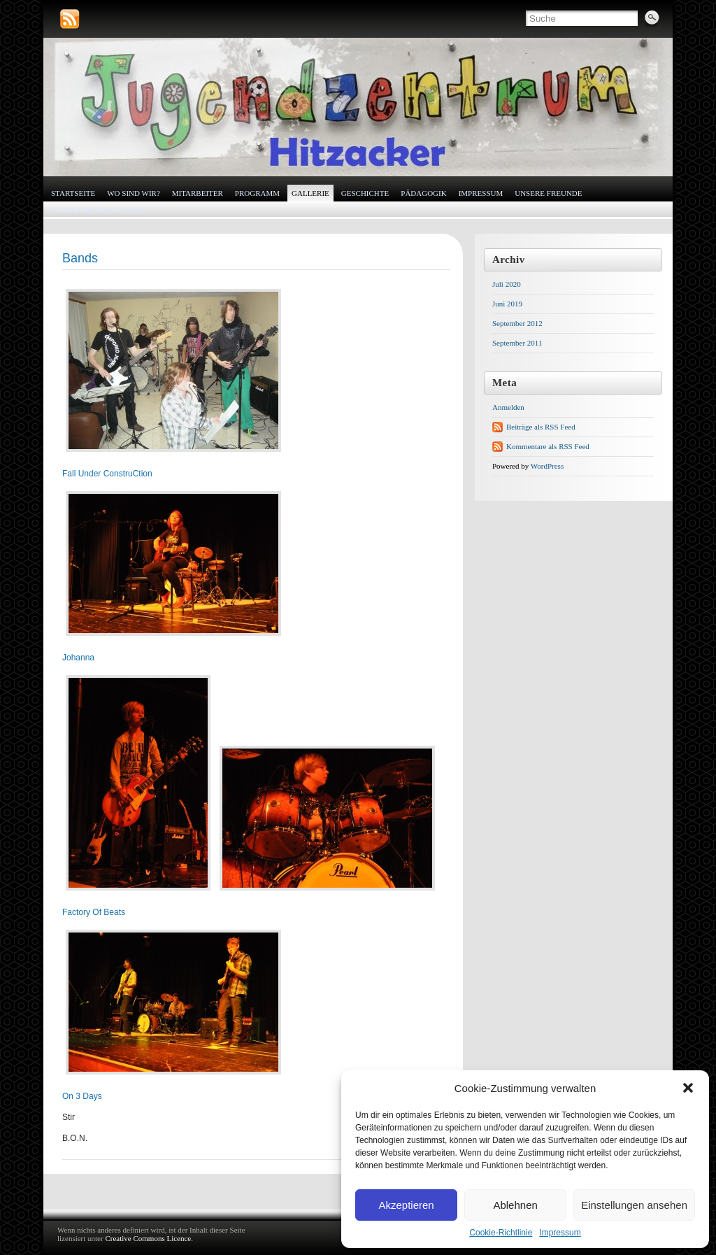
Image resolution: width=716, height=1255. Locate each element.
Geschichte (365, 193)
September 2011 (517, 343)
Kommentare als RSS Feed (547, 446)
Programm (257, 193)
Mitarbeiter (197, 193)
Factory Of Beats (93, 912)
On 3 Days (82, 1096)
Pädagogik (423, 193)
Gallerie (310, 193)
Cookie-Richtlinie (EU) (97, 210)
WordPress (547, 466)
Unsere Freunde (548, 193)
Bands (80, 258)
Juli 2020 (506, 284)
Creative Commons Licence (148, 1238)
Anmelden (508, 407)
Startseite (73, 193)
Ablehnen (515, 1205)
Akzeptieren (406, 1205)
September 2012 (517, 323)
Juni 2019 (507, 303)
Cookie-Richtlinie (500, 1233)
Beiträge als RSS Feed (540, 427)
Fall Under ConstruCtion (107, 473)
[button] (688, 1088)
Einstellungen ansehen (634, 1205)
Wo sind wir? (133, 193)
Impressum (559, 1233)
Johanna (78, 657)
